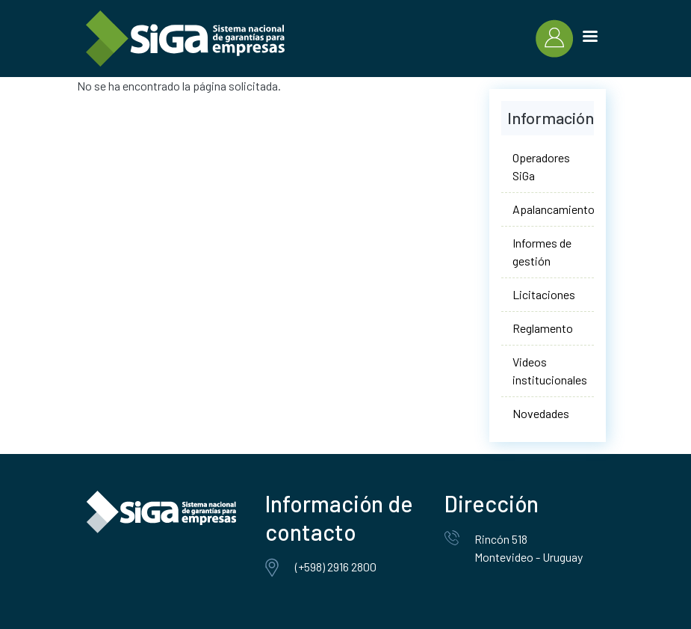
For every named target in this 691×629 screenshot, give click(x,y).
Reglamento (542, 328)
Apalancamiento (553, 209)
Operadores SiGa (541, 166)
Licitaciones (543, 294)
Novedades (540, 413)
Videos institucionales (549, 371)
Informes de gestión (541, 252)
